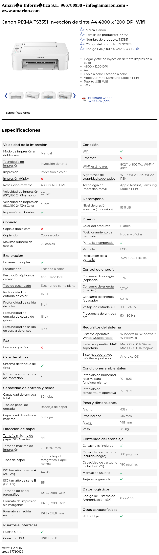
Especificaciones (18, 112)
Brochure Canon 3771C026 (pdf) (100, 99)
